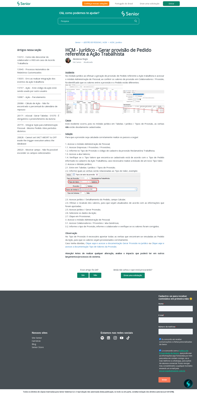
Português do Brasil (124, 3)
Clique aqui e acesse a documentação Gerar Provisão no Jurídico (117, 243)
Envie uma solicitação (149, 3)
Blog (34, 344)
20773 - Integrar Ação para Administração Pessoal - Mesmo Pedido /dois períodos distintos (37, 128)
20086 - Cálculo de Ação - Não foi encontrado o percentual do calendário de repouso (37, 106)
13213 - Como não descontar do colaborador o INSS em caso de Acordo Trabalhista (36, 60)
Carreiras (36, 340)
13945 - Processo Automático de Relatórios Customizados (33, 71)
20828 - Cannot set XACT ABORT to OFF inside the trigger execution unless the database (37, 140)
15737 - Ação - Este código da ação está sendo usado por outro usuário (36, 89)
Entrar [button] (171, 3)
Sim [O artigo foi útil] (82, 275)
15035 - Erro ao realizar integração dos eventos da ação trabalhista (36, 80)
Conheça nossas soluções (96, 3)
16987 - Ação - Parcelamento (31, 97)
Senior (77, 42)
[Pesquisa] (98, 21)
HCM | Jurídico (116, 42)
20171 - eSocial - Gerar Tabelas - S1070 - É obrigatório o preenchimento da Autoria (38, 117)
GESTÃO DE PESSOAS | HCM (95, 42)
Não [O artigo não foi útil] (95, 275)
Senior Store (38, 347)
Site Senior (37, 337)
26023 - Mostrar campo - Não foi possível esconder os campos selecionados (37, 151)
